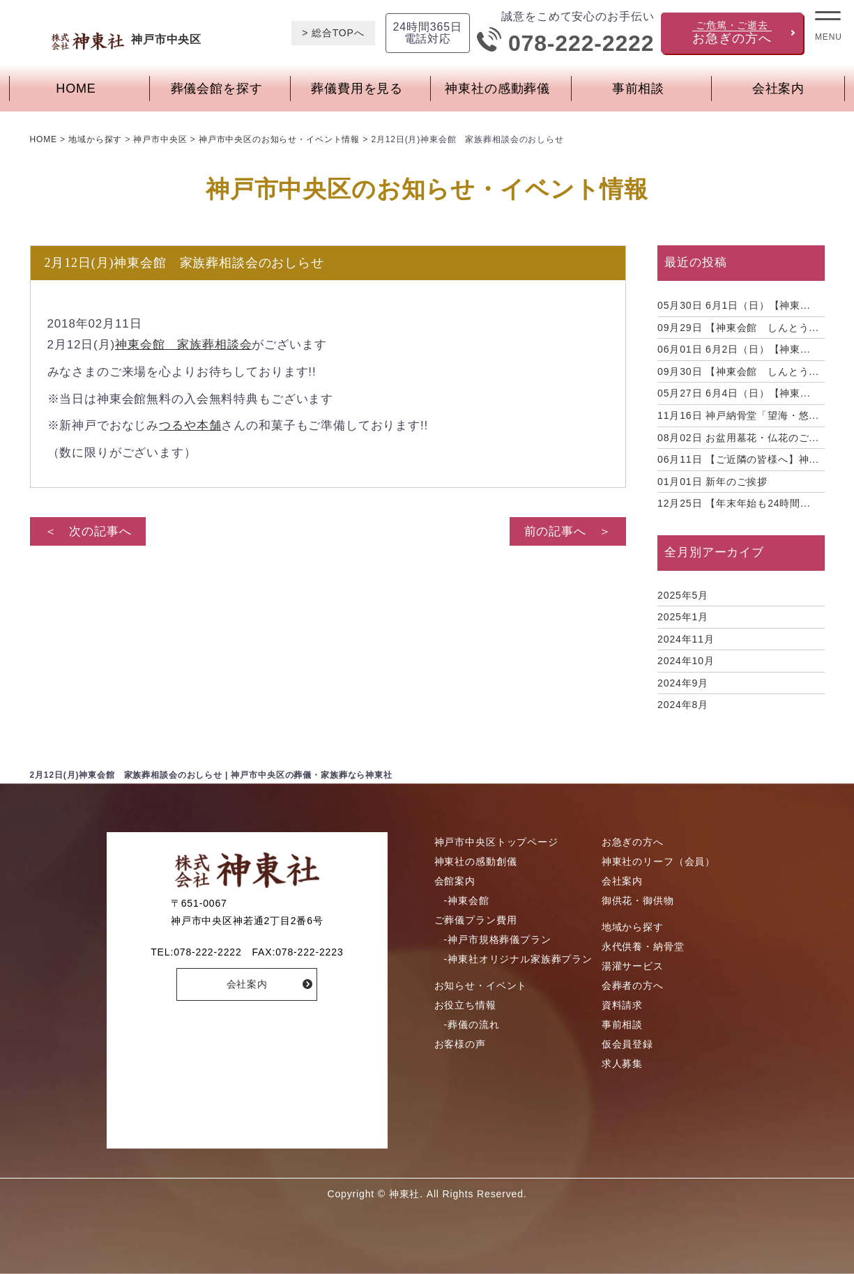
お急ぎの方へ (633, 841)
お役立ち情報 (465, 1005)
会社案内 (778, 88)
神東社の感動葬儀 (497, 88)
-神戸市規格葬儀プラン (497, 939)
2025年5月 (682, 595)
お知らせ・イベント (481, 985)
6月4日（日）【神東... (733, 393)
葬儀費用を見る (357, 88)
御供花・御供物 (638, 900)
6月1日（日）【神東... (733, 305)
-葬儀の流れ (472, 1024)
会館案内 (454, 881)
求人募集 (622, 1063)
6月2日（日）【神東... (733, 349)
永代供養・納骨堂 (643, 946)
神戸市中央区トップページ (496, 841)
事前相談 (638, 88)
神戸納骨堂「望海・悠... (738, 415)
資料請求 (622, 1005)
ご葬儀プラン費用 (475, 920)
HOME (76, 88)
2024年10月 (686, 660)
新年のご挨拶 (712, 481)
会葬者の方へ (633, 985)
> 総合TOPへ (333, 32)
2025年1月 (682, 616)
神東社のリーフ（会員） (658, 861)
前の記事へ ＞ (567, 531)
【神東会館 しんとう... (738, 327)
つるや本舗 (190, 425)
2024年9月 (682, 683)
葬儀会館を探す (217, 88)
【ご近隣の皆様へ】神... (738, 459)
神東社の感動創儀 (475, 861)
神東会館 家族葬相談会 (183, 344)
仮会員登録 (627, 1044)
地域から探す (633, 927)
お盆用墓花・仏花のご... (738, 437)
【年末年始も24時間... (733, 503)
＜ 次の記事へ (88, 531)
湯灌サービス (633, 966)
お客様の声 (460, 1044)
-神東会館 (466, 900)
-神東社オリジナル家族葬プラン (518, 959)
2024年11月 (686, 639)
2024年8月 (682, 704)
